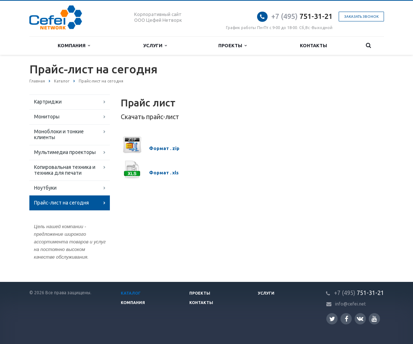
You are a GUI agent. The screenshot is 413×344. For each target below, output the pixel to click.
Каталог (131, 293)
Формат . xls (164, 172)
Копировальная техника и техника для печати (64, 170)
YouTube (374, 319)
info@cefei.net (350, 303)
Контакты (313, 45)
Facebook (346, 319)
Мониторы (46, 117)
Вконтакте (360, 318)
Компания (74, 45)
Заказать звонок (361, 17)
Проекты (232, 45)
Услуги (155, 45)
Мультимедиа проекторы (65, 152)
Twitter (332, 319)
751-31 (296, 16)
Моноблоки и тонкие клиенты (59, 134)
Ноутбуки (45, 188)
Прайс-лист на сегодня (61, 203)
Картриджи (48, 102)
